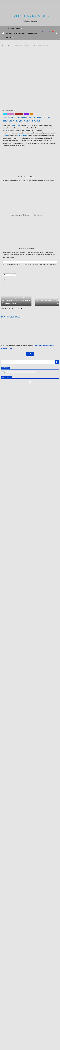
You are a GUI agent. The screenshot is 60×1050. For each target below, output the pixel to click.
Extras (8, 33)
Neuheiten (26, 84)
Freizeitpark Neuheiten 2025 (15, 28)
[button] (21, 24)
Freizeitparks (32, 28)
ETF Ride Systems (22, 106)
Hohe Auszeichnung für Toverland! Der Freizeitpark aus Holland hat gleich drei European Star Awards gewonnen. (15, 269)
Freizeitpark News (30, 11)
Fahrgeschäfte (11, 84)
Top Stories (10, 24)
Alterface (5, 106)
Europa (4, 84)
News (18, 24)
